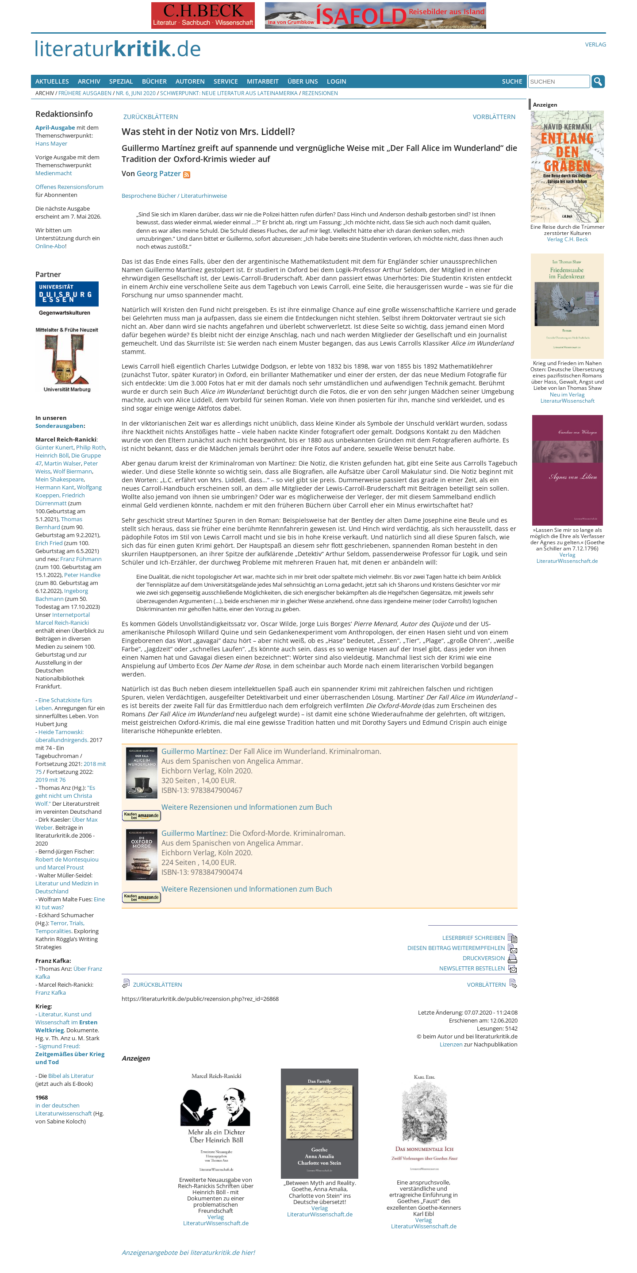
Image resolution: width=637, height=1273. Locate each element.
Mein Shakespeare (59, 479)
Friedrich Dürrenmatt (60, 499)
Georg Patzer (159, 173)
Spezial (121, 81)
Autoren (190, 81)
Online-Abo (50, 246)
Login (336, 81)
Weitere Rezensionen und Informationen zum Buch (246, 807)
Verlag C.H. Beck (567, 238)
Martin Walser (62, 463)
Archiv (89, 81)
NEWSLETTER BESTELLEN (478, 968)
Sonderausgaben (59, 426)
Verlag (595, 44)
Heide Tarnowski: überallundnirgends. (61, 736)
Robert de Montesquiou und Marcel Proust (67, 863)
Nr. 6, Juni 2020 (136, 92)
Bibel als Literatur (71, 1076)
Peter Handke (82, 575)
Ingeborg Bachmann (61, 595)
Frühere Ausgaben (84, 92)
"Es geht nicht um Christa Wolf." (65, 796)
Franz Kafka (50, 992)
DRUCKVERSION (490, 958)
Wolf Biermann (72, 471)
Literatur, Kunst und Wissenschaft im (66, 1022)
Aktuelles (52, 81)
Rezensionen (320, 92)
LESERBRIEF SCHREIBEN (480, 938)
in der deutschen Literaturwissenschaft (63, 1109)
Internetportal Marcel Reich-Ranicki (62, 619)
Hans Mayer (51, 143)
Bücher (154, 81)
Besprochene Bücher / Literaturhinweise (174, 196)
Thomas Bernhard (58, 523)
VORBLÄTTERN (495, 116)
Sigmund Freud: (69, 1054)
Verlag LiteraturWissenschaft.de (216, 1220)
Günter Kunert (54, 447)
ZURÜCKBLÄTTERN (150, 116)
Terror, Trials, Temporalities (59, 927)
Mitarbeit (263, 81)
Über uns (303, 81)
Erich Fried (49, 543)
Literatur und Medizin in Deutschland (67, 887)
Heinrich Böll (52, 455)
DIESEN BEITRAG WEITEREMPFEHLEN (462, 948)
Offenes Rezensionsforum (69, 187)
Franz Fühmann (81, 559)
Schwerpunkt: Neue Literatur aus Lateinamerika (229, 92)
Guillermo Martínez (193, 751)
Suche (512, 81)
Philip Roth (90, 447)
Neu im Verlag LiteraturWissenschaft (568, 397)
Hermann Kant (54, 487)
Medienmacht (53, 173)
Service (226, 81)
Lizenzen (451, 1044)
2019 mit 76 (50, 780)
